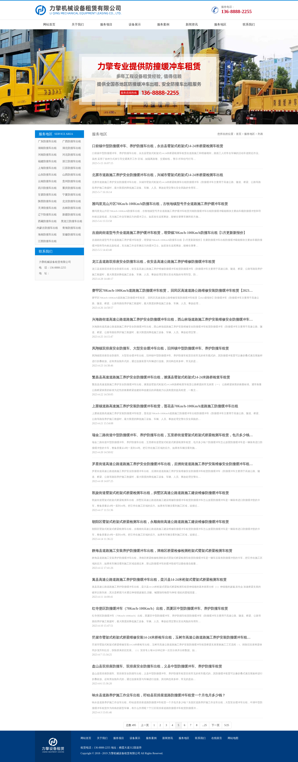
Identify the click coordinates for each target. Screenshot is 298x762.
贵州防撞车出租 (71, 181)
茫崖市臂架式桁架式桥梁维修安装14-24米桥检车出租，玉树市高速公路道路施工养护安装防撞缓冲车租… (171, 637)
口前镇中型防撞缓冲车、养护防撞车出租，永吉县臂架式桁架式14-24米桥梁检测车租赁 (157, 146)
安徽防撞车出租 (71, 234)
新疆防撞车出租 (71, 214)
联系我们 (249, 24)
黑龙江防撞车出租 (71, 221)
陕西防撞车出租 (47, 201)
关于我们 (78, 24)
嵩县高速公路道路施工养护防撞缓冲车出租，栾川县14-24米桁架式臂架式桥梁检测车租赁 (159, 580)
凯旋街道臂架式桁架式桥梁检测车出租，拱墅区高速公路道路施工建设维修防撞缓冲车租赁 (160, 493)
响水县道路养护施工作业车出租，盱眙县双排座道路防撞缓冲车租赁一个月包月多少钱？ (158, 695)
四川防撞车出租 (47, 188)
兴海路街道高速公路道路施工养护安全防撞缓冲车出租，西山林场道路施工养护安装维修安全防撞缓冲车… (172, 319)
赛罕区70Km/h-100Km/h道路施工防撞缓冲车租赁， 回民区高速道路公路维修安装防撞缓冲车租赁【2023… (172, 290)
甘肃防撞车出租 (47, 194)
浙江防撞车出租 (71, 161)
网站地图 (233, 738)
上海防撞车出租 (47, 168)
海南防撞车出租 (47, 234)
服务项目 (106, 24)
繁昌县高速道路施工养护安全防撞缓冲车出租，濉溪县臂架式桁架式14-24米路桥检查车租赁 (161, 377)
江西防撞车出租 (47, 241)
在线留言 (216, 738)
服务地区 (220, 24)
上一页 (145, 725)
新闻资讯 (192, 24)
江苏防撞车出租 (71, 168)
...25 (204, 725)
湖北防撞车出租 (71, 148)
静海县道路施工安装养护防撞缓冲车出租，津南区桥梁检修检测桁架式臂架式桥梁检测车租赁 (162, 551)
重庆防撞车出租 (71, 188)
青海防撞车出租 (71, 227)
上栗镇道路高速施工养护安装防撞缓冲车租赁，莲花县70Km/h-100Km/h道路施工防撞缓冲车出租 (165, 406)
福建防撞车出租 (47, 161)
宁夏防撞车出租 (71, 194)
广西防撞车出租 (71, 141)
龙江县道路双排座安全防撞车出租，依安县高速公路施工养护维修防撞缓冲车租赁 (153, 262)
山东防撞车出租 (47, 174)
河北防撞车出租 (71, 154)
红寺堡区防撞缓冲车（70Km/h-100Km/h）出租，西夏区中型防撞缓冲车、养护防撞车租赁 (160, 608)
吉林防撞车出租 (71, 208)
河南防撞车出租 (47, 154)
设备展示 (135, 24)
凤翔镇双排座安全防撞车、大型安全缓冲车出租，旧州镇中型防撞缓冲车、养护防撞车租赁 (160, 348)
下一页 (216, 725)
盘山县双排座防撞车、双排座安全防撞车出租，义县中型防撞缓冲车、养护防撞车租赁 (157, 666)
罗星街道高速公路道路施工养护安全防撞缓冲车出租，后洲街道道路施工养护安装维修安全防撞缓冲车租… (172, 464)
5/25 (226, 725)
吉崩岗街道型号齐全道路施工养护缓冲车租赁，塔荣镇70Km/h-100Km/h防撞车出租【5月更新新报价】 (169, 233)
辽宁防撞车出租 (47, 214)
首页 (238, 134)
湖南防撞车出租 (47, 148)
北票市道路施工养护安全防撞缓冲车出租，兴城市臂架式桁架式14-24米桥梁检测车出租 (157, 175)
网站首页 (49, 24)
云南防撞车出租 (47, 181)
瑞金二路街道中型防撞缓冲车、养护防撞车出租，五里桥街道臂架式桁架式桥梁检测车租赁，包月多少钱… (172, 435)
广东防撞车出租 (47, 141)
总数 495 (131, 725)
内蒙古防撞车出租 (47, 227)
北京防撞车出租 (71, 201)
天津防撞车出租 (47, 208)
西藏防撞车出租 (47, 221)
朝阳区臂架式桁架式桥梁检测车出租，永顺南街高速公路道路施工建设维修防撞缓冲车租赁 (160, 522)
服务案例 (163, 24)
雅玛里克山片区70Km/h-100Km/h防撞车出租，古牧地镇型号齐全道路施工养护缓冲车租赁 (160, 204)
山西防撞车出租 (71, 174)
